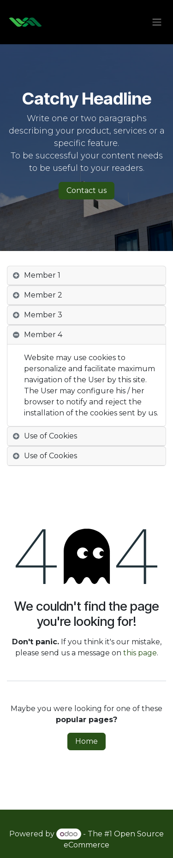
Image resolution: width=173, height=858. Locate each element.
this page (140, 652)
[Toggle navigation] (157, 22)
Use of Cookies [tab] (50, 436)
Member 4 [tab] (43, 334)
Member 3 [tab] (43, 314)
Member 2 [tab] (43, 295)
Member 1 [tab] (42, 275)
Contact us (86, 190)
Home (86, 741)
